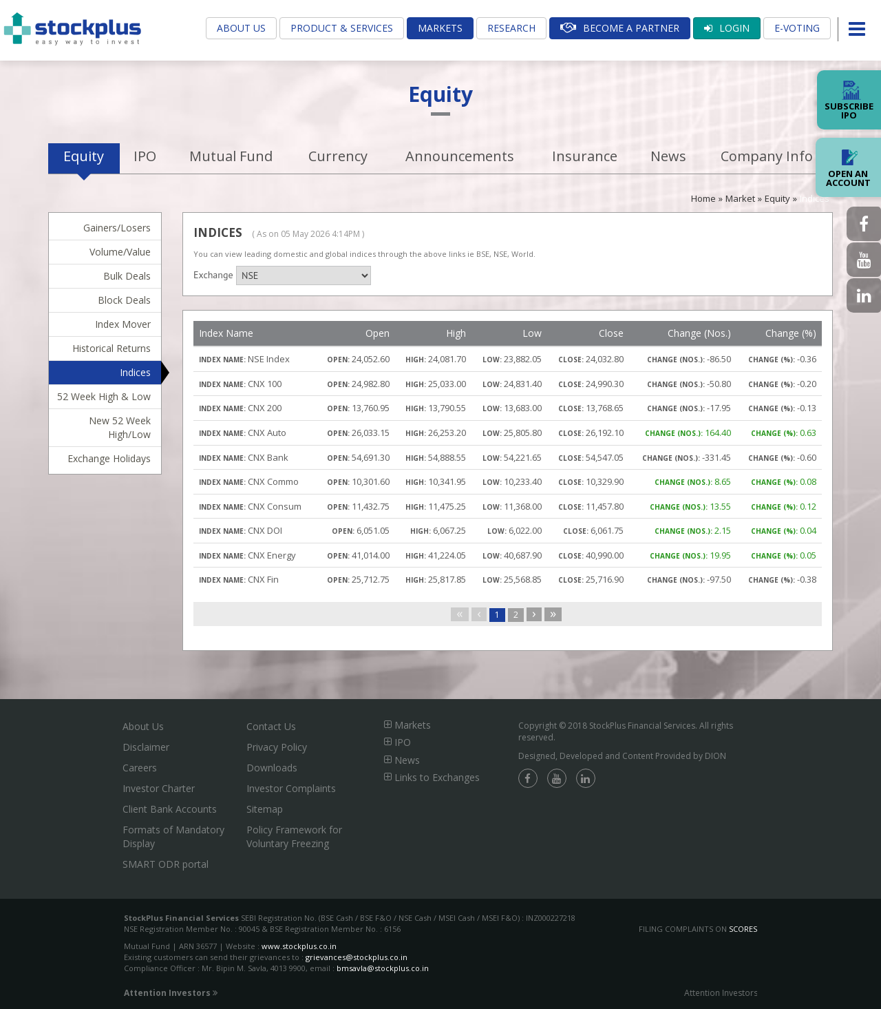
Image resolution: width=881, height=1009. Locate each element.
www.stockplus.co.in (298, 946)
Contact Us (271, 726)
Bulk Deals (127, 275)
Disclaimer (146, 746)
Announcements (459, 156)
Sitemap (264, 808)
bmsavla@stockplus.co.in (383, 968)
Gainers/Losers (117, 227)
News (668, 156)
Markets (440, 27)
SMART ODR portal (166, 864)
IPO (145, 156)
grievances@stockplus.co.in (356, 957)
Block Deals (124, 299)
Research (511, 27)
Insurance (584, 156)
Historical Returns (111, 348)
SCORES (743, 929)
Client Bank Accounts (170, 808)
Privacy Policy (276, 746)
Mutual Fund (231, 156)
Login (727, 27)
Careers (140, 767)
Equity (83, 156)
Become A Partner (619, 27)
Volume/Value (120, 251)
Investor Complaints (291, 788)
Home (703, 198)
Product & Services (341, 27)
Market (740, 198)
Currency (338, 156)
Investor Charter (159, 788)
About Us (241, 27)
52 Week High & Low (104, 396)
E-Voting (797, 27)
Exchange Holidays (109, 458)
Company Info (767, 156)
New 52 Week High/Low (120, 427)
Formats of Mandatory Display (173, 836)
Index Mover (123, 324)
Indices (814, 198)
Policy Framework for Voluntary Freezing (294, 836)
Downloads (271, 767)
